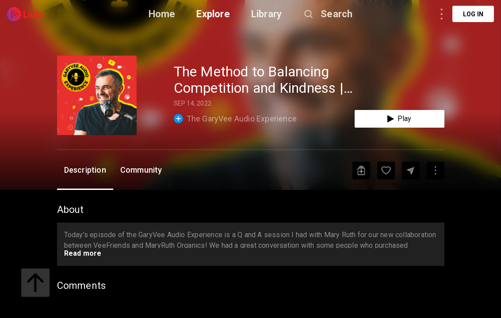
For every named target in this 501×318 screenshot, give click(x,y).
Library (266, 13)
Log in (473, 14)
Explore (212, 13)
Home (162, 13)
